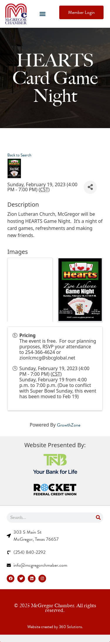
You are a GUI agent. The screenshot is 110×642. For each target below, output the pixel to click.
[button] (43, 14)
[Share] (90, 187)
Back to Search (19, 155)
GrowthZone (68, 425)
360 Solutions (70, 627)
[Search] (98, 517)
